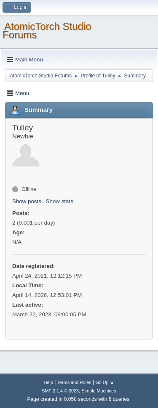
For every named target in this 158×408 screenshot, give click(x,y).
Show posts (26, 201)
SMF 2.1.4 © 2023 (60, 390)
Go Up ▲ (104, 382)
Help (48, 382)
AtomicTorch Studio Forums (47, 30)
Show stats (59, 201)
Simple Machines (99, 390)
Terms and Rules (74, 382)
